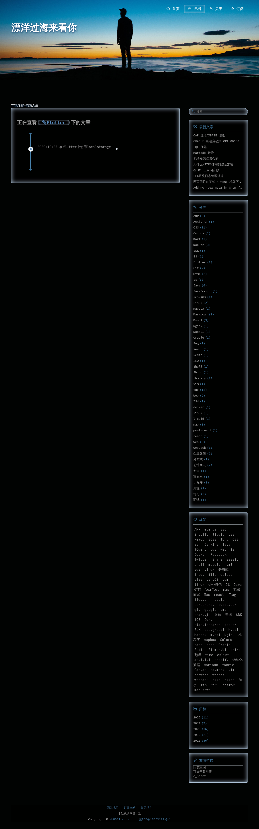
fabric (228, 665)
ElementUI (217, 650)
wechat (218, 675)
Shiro (197, 372)
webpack (199, 448)
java (226, 544)
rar (214, 685)
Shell (197, 366)
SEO (196, 361)
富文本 (198, 477)
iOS (197, 619)
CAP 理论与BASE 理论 (209, 135)
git (197, 609)
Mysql (197, 320)
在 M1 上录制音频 (206, 170)
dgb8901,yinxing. (122, 819)
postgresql (202, 430)
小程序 (198, 482)
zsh (197, 544)
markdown (202, 690)
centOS (212, 579)
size (198, 579)
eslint (223, 655)
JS (195, 280)
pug (213, 549)
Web (196, 395)
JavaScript (202, 291)
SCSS (212, 539)
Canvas (200, 670)
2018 (196, 740)
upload (226, 574)
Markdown (200, 314)
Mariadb (211, 665)
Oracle (198, 337)
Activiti (200, 222)
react (197, 436)
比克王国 (199, 767)
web (196, 442)
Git (196, 268)
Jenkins (199, 297)
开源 (196, 488)
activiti (202, 660)
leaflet (212, 589)
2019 (196, 735)
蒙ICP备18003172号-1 (155, 819)
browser (201, 675)
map (196, 424)
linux (197, 413)
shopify (221, 660)
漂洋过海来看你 (44, 28)
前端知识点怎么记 (205, 158)
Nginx (197, 326)
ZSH (196, 401)
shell (199, 564)
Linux (197, 303)
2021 (196, 723)
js (232, 549)
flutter (201, 599)
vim (231, 670)
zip (204, 685)
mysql (215, 635)
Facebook (218, 554)
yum (225, 579)
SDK (239, 615)
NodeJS (198, 332)
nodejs (218, 599)
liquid (198, 419)
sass (198, 645)
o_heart (199, 776)
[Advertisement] (129, 67)
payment (217, 670)
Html (196, 274)
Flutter (199, 262)
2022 (196, 717)
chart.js (202, 615)
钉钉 (196, 494)
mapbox (210, 640)
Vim (196, 384)
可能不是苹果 (202, 772)
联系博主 (146, 808)
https (229, 680)
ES (195, 256)
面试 (196, 500)
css (231, 534)
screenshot (204, 605)
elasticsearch (207, 625)
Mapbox (198, 309)
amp (223, 609)
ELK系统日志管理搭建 (208, 176)
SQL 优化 (200, 147)
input (199, 574)
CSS (196, 227)
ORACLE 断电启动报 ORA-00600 (216, 141)
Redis (197, 355)
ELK (196, 251)
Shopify (199, 378)
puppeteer (227, 605)
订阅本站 (129, 808)
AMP (196, 216)
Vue (196, 390)
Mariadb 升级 (203, 153)
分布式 (198, 459)
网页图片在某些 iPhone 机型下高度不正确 (223, 182)
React (197, 349)
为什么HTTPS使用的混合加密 (213, 164)
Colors (198, 233)
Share (217, 559)
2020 (196, 729)
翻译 (197, 655)
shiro (235, 650)
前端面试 (199, 465)
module (214, 564)
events (210, 529)
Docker (198, 245)
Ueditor (228, 685)
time (209, 655)
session (233, 559)
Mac (207, 594)
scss (210, 645)
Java (196, 285)
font (224, 539)
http (216, 680)
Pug (196, 343)
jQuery (200, 549)
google (210, 609)
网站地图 (112, 808)
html (228, 564)
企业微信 (199, 453)
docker (198, 407)
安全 (196, 471)
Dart (196, 239)
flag (232, 594)
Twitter (201, 559)
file (212, 574)
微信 (217, 615)
